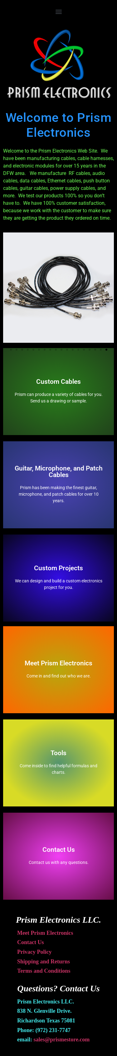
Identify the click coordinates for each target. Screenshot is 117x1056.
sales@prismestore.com (61, 1039)
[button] (58, 11)
